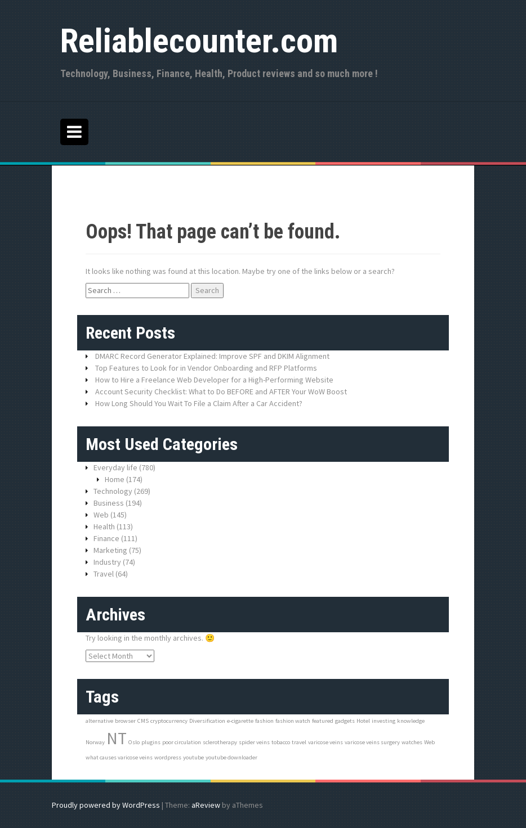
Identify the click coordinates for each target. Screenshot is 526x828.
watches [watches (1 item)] (412, 742)
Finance (106, 538)
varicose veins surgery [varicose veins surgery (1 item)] (372, 742)
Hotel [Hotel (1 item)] (363, 720)
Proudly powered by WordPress (106, 805)
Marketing (110, 550)
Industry (107, 562)
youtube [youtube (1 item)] (193, 757)
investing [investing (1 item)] (383, 720)
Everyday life (115, 467)
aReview (205, 805)
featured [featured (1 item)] (322, 720)
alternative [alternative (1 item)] (99, 720)
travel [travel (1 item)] (299, 742)
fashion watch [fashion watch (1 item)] (292, 720)
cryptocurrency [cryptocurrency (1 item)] (169, 720)
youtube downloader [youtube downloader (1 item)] (231, 757)
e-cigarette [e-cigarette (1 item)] (240, 720)
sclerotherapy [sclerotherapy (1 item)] (220, 742)
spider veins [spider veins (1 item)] (254, 742)
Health (104, 526)
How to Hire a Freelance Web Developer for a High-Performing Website (214, 380)
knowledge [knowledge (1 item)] (411, 720)
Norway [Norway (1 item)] (95, 742)
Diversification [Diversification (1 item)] (207, 720)
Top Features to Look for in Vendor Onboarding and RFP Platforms (206, 368)
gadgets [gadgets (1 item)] (345, 720)
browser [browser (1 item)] (125, 720)
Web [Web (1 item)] (429, 742)
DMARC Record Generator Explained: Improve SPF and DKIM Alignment (212, 356)
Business (108, 503)
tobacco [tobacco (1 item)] (280, 742)
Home (114, 479)
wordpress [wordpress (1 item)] (167, 757)
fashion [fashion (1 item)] (264, 720)
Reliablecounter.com (199, 41)
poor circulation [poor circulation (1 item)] (181, 742)
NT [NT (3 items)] (116, 738)
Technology (112, 491)
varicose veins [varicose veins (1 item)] (325, 742)
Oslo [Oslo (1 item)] (134, 742)
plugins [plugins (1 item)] (151, 742)
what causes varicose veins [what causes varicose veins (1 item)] (119, 757)
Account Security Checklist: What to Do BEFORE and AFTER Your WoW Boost (221, 391)
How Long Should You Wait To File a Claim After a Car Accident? (198, 403)
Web (101, 515)
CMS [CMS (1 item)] (143, 720)
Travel (103, 574)
